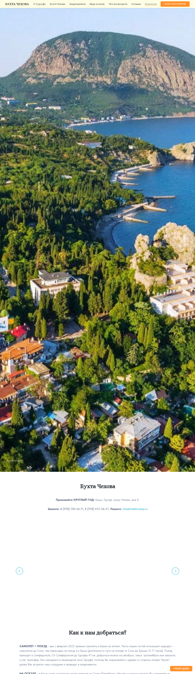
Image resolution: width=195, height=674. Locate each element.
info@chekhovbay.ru (135, 509)
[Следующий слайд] (175, 571)
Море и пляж (97, 4)
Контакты (151, 4)
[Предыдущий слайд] (19, 571)
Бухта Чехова (57, 4)
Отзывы (136, 4)
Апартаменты (77, 4)
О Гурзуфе (39, 4)
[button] (175, 4)
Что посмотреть (118, 4)
